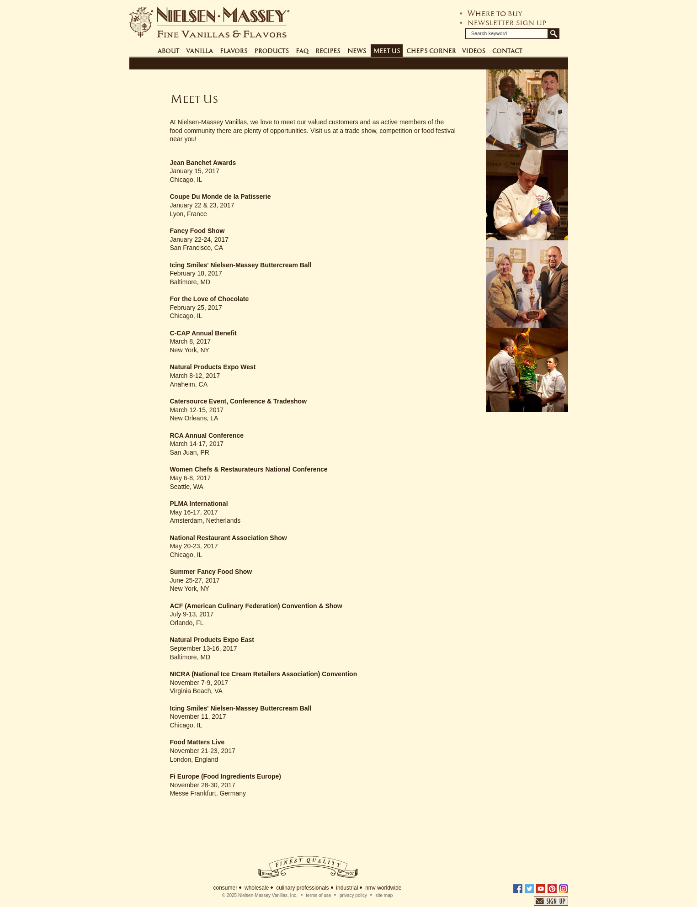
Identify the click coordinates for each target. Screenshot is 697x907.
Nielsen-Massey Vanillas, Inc (267, 895)
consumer (225, 888)
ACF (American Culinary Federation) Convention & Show (256, 606)
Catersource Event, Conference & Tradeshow (238, 401)
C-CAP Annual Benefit (203, 333)
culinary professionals (302, 888)
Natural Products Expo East (212, 639)
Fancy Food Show (197, 230)
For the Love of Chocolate (209, 298)
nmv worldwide (383, 888)
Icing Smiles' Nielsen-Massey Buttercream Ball (241, 265)
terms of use (318, 895)
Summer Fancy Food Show (211, 571)
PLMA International (199, 503)
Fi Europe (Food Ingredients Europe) (225, 776)
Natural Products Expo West (213, 367)
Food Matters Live (197, 742)
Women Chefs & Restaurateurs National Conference (249, 469)
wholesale (257, 888)
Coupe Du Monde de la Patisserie (220, 196)
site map (384, 895)
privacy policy (353, 895)
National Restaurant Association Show (228, 537)
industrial (347, 888)
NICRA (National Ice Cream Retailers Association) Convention (263, 674)
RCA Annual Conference (207, 435)
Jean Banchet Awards (203, 162)
